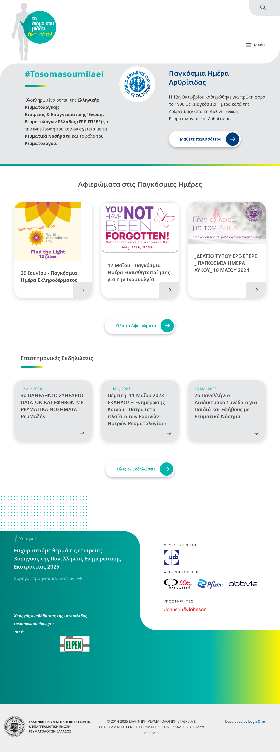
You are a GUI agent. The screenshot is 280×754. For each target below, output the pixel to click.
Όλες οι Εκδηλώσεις (134, 470)
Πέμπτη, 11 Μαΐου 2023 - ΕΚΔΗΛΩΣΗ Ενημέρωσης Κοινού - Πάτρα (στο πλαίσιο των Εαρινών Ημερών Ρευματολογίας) (137, 411)
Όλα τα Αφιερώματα (134, 323)
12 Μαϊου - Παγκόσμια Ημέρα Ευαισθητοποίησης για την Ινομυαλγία (139, 270)
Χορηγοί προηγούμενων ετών (44, 580)
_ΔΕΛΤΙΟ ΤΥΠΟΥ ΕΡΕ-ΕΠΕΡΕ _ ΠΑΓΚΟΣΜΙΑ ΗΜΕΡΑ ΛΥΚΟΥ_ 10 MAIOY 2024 (225, 261)
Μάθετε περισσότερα (201, 139)
